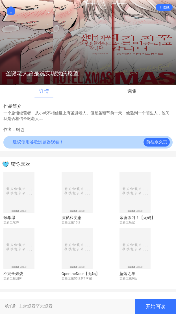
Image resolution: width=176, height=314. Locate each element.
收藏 (164, 7)
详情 (44, 91)
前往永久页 (156, 142)
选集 (132, 91)
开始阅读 (155, 306)
